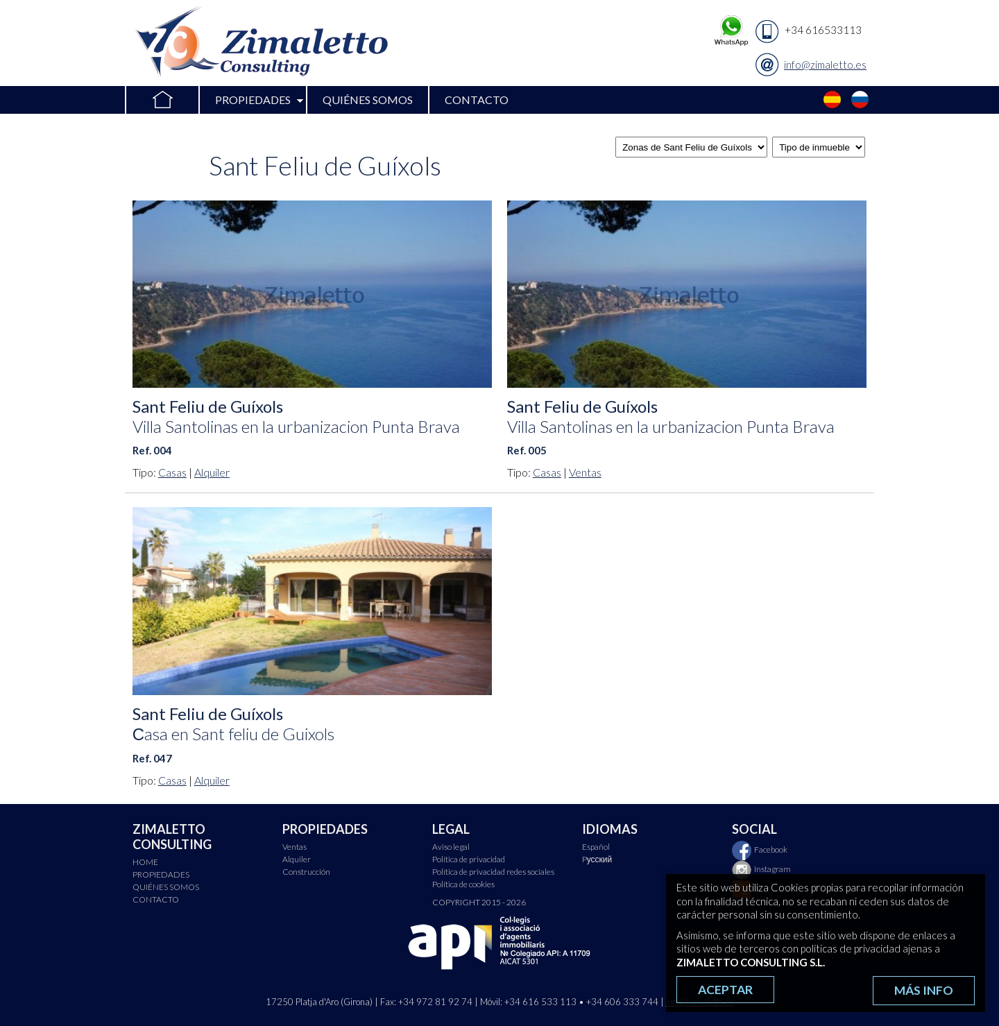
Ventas (585, 472)
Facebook (759, 849)
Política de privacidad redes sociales (493, 871)
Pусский (860, 100)
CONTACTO (477, 99)
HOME (161, 100)
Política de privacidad (468, 859)
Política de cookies (463, 884)
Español (832, 100)
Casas (172, 472)
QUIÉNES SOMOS (368, 99)
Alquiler (212, 472)
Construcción (306, 871)
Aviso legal (451, 846)
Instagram (761, 869)
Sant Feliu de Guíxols (296, 416)
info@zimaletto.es (825, 64)
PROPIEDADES (253, 99)
